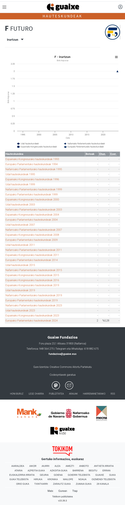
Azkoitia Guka (58, 470)
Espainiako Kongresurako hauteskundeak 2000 (32, 199)
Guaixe (99, 475)
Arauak (73, 393)
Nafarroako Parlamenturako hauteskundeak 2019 (34, 295)
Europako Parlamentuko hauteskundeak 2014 (32, 260)
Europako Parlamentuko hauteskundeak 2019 (32, 300)
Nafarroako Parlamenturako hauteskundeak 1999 (34, 189)
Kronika (53, 479)
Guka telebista (18, 479)
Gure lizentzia (41, 367)
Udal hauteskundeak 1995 (20, 174)
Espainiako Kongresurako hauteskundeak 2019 (32, 285)
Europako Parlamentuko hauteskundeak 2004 (32, 219)
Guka (112, 475)
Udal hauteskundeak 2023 (20, 310)
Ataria (19, 470)
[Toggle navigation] (4, 7)
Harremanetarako (94, 393)
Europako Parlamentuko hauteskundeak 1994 (32, 164)
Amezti (70, 466)
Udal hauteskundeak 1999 (20, 184)
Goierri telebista (79, 475)
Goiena (58, 475)
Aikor (32, 466)
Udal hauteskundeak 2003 (20, 204)
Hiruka (38, 479)
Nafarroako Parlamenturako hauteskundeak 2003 (34, 209)
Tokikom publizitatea (62, 496)
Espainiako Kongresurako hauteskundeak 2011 (32, 255)
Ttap (74, 491)
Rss (113, 393)
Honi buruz (16, 393)
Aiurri (45, 466)
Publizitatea (56, 393)
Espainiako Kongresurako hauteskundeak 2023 (32, 315)
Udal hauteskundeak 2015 (20, 265)
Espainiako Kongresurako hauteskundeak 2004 (32, 214)
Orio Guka (22, 484)
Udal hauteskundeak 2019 (20, 290)
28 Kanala (103, 484)
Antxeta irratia (104, 466)
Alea (57, 466)
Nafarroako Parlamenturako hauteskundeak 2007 (34, 229)
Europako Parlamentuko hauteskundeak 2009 (32, 239)
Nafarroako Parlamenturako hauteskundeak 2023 (34, 305)
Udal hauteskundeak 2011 (20, 244)
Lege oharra (36, 393)
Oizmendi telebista (104, 479)
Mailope (68, 479)
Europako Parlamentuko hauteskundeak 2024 (32, 320)
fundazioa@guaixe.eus (62, 353)
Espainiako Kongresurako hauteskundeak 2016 (32, 280)
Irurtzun (15, 39)
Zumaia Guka (83, 484)
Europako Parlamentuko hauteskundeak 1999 (32, 194)
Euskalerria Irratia (22, 475)
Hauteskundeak (62, 16)
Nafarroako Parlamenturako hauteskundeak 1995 (34, 169)
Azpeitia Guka (36, 470)
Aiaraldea (17, 466)
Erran (106, 470)
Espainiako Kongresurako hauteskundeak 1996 (32, 179)
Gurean (62, 491)
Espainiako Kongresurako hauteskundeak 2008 (32, 234)
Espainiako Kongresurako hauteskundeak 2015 (32, 275)
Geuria (44, 475)
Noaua (82, 479)
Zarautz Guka (62, 484)
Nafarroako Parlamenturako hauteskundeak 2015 (34, 270)
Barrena (78, 470)
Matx (50, 491)
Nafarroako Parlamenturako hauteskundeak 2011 (34, 250)
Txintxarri (41, 484)
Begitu (93, 470)
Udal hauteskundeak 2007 (20, 224)
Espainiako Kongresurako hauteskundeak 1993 (32, 159)
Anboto (84, 466)
